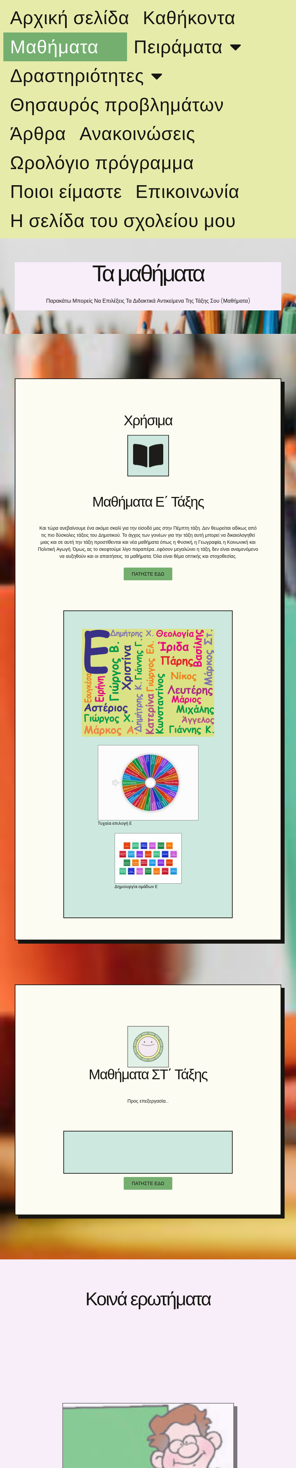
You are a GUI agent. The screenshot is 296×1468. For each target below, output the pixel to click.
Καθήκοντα (189, 18)
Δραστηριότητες (88, 75)
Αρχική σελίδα (69, 18)
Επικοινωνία (187, 191)
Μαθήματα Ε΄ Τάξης (147, 502)
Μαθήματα (65, 46)
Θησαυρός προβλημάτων (117, 105)
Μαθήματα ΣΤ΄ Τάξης (147, 1074)
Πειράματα (189, 46)
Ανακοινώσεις (137, 134)
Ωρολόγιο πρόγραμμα (102, 163)
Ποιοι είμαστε (66, 191)
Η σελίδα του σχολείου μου (123, 221)
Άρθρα (38, 134)
